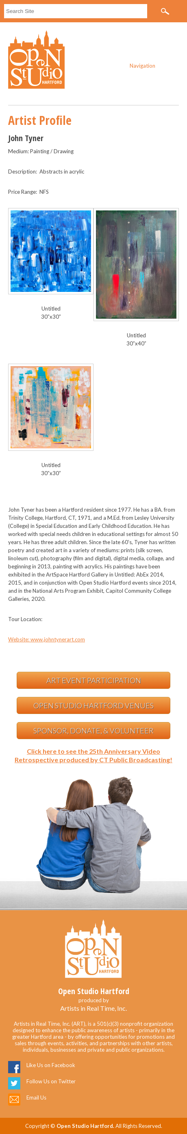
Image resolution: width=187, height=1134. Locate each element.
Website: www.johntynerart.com (46, 639)
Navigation (142, 65)
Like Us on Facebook (50, 1065)
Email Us (36, 1097)
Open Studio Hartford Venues (93, 705)
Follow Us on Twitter (51, 1081)
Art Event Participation (93, 680)
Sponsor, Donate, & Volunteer (93, 730)
